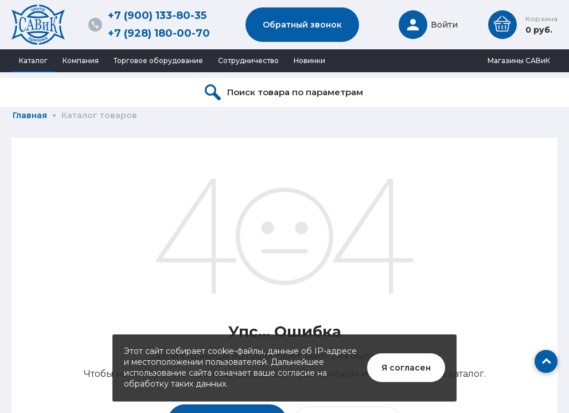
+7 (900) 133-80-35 (157, 15)
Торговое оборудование (158, 60)
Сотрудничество (248, 60)
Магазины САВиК (519, 60)
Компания (81, 60)
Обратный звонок (302, 25)
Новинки (309, 60)
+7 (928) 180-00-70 (159, 33)
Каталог (33, 60)
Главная (30, 115)
